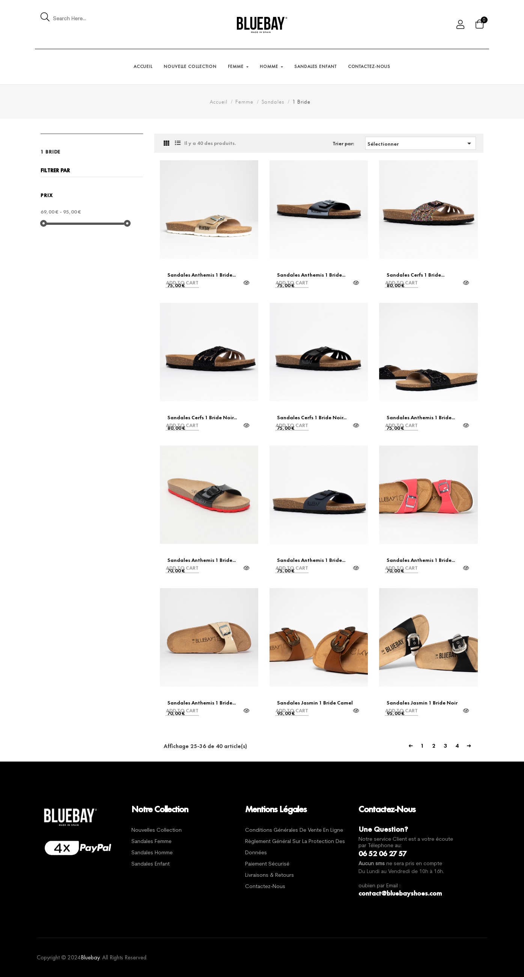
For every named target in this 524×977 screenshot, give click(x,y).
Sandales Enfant (150, 864)
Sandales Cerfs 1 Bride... (415, 274)
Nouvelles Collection (156, 830)
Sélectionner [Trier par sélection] (420, 143)
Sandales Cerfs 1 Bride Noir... (202, 417)
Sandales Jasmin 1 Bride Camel (315, 702)
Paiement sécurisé (267, 864)
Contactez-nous (265, 887)
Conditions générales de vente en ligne (294, 830)
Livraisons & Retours (269, 875)
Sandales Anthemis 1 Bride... (201, 274)
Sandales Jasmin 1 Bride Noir (422, 702)
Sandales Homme (152, 853)
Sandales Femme (151, 842)
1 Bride (50, 151)
